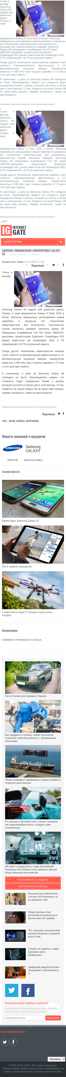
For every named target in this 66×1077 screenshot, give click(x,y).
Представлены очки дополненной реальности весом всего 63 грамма (42, 915)
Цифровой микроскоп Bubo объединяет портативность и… (43, 970)
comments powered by (22, 639)
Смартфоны (32, 421)
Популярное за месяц (33, 886)
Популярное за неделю (33, 879)
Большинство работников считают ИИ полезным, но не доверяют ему (43, 896)
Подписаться (53, 1018)
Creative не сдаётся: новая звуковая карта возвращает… (43, 951)
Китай (12, 421)
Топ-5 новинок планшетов (17, 566)
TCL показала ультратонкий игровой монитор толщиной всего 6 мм (44, 933)
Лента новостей (18, 254)
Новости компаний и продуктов (23, 436)
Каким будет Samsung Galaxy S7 (20, 520)
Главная (35, 254)
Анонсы (20, 421)
